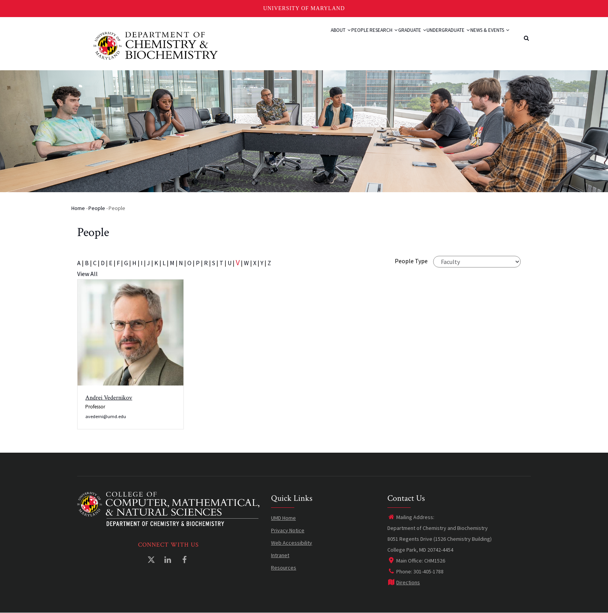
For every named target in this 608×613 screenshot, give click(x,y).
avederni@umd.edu (105, 416)
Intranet (280, 555)
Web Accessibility (291, 542)
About (293, 39)
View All (87, 274)
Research (352, 39)
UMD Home (283, 517)
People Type (411, 261)
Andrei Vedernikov (108, 398)
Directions (403, 582)
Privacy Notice (287, 530)
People (321, 39)
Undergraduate (434, 39)
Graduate (389, 39)
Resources (283, 567)
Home (78, 208)
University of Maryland (304, 8)
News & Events (485, 39)
